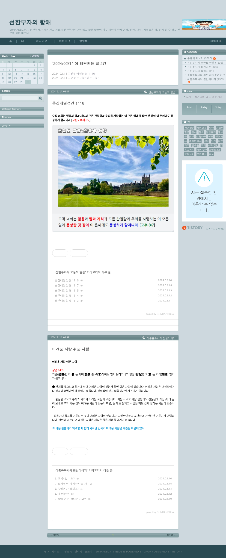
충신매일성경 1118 (67, 280)
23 (34, 78)
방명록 (83, 41)
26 (9, 82)
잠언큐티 (211, 132)
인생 (201, 132)
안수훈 (195, 145)
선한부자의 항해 (30, 22)
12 (9, 73)
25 (3, 82)
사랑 (211, 128)
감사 (193, 132)
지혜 (203, 145)
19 (9, 78)
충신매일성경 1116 (83, 73)
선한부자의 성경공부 (202, 66)
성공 (210, 136)
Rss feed (213, 41)
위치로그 (64, 41)
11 (3, 73)
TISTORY (177, 551)
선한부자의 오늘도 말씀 (205, 62)
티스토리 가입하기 (215, 229)
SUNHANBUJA (104, 551)
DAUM (147, 551)
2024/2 (35, 56)
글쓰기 (88, 551)
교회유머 (189, 154)
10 (40, 69)
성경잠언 (213, 145)
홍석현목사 (195, 141)
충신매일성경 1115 (67, 290)
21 (22, 78)
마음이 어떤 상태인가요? (70, 499)
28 (22, 82)
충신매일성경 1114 (67, 295)
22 (28, 78)
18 (3, 78)
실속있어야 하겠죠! (67, 488)
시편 (213, 141)
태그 (24, 41)
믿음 (211, 154)
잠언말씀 (189, 128)
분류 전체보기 (201, 58)
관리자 (78, 551)
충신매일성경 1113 (67, 300)
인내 (206, 141)
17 (40, 73)
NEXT (171, 535)
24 (40, 78)
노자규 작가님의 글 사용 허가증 (204, 97)
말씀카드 (201, 136)
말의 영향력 (62, 494)
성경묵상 (201, 154)
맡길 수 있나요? (65, 478)
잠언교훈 (201, 128)
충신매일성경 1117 (67, 285)
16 (34, 73)
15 (28, 73)
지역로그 (57, 551)
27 (15, 82)
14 (22, 73)
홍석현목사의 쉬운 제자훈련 (206, 75)
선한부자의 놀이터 (200, 71)
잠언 (191, 136)
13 (15, 73)
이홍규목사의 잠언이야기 (206, 80)
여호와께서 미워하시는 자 (71, 483)
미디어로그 (43, 41)
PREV (54, 535)
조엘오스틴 (215, 149)
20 (15, 78)
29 (28, 82)
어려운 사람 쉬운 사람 (84, 78)
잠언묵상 (201, 149)
